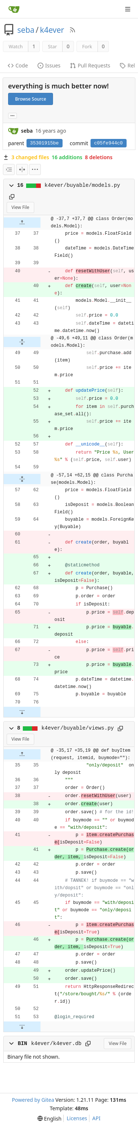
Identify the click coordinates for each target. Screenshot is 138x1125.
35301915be (44, 143)
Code (18, 65)
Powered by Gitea (33, 1099)
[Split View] (22, 169)
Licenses (77, 1118)
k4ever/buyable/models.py (82, 185)
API (96, 1118)
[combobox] (9, 169)
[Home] (14, 9)
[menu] (35, 169)
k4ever (52, 30)
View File (20, 207)
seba (26, 30)
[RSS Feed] (72, 30)
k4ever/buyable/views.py (78, 728)
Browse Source (30, 99)
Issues (49, 65)
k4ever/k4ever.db (56, 1044)
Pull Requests (90, 65)
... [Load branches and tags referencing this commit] (12, 115)
